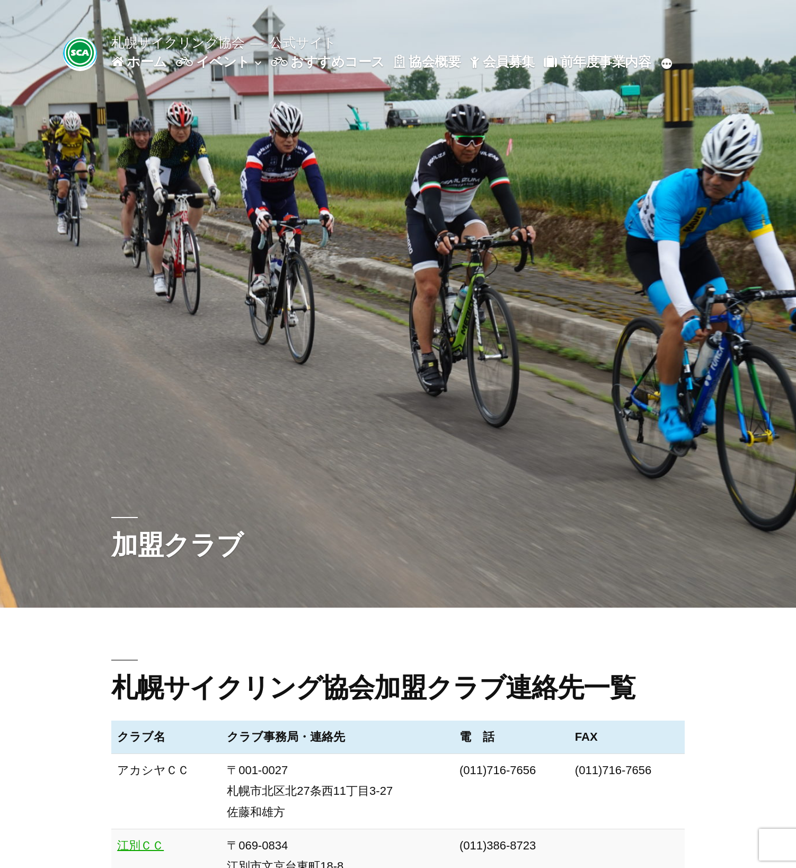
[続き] (666, 64)
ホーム (138, 62)
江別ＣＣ (140, 845)
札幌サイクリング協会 (177, 43)
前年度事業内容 (597, 62)
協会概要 (427, 62)
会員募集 (502, 62)
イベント (213, 62)
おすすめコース (328, 62)
